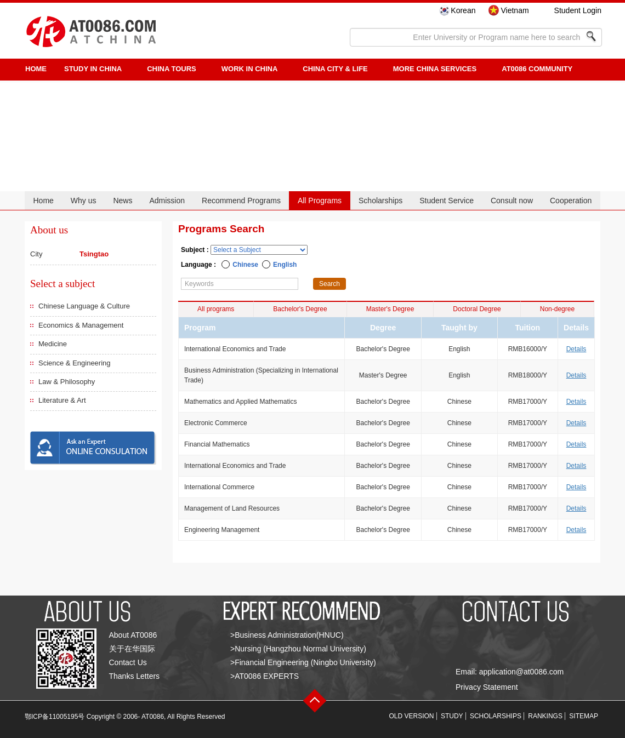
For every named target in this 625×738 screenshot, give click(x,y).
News (122, 200)
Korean (463, 10)
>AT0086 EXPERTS (264, 676)
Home (43, 200)
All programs (215, 309)
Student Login (577, 10)
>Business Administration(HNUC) (287, 635)
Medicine (52, 344)
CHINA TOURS (171, 69)
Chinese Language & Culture (84, 306)
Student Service (446, 200)
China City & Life (335, 69)
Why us (83, 200)
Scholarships (380, 200)
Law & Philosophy (66, 381)
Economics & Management (80, 325)
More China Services (434, 69)
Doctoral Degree (477, 309)
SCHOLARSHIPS (495, 716)
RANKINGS (545, 716)
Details (576, 349)
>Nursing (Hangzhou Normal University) (298, 648)
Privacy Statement (487, 687)
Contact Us (128, 662)
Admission (167, 200)
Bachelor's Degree (300, 309)
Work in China (249, 69)
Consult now (512, 200)
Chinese (245, 264)
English (285, 264)
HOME (36, 69)
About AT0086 (133, 635)
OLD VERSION (411, 716)
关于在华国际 (132, 648)
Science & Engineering (74, 363)
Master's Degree (390, 309)
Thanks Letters (134, 676)
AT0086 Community (537, 69)
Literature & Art (62, 400)
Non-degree (557, 309)
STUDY (452, 716)
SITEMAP (583, 716)
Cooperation (571, 200)
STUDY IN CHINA (93, 69)
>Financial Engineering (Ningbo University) (303, 662)
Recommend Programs (241, 200)
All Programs (320, 200)
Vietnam (515, 10)
